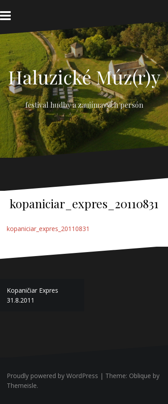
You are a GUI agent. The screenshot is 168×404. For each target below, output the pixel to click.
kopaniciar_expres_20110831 (48, 228)
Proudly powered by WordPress (52, 375)
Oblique (140, 375)
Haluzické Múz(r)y (84, 76)
